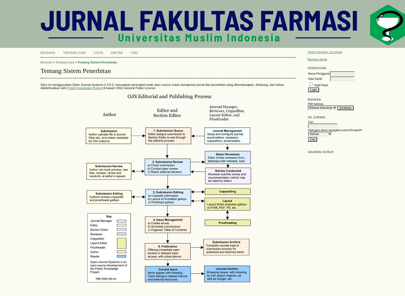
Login (98, 52)
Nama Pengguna (318, 73)
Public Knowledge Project (84, 88)
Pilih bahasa (315, 103)
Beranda (47, 52)
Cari (134, 52)
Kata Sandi (315, 78)
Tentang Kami (74, 52)
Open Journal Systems (325, 52)
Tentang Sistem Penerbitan (97, 62)
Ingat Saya (321, 85)
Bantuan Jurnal (317, 59)
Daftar (117, 52)
